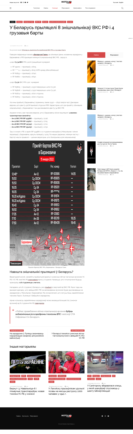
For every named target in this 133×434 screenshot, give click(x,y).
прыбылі (48, 287)
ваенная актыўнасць (34, 376)
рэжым (70, 22)
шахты (98, 379)
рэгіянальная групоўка (73, 379)
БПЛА (23, 376)
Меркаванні (65, 8)
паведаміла (39, 303)
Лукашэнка (52, 376)
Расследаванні (90, 8)
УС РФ (36, 379)
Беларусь (96, 376)
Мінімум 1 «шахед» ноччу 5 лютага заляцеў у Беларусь (109, 116)
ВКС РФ (38, 22)
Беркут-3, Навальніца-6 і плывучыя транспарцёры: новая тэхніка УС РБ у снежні (27, 391)
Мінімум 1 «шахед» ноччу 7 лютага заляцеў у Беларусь (109, 62)
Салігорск (91, 379)
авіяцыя (19, 22)
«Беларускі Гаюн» (40, 55)
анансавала (33, 280)
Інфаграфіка (77, 8)
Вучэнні (45, 22)
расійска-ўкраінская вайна (57, 22)
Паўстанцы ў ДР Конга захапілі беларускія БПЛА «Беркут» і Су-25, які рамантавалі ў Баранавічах (110, 171)
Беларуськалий (106, 376)
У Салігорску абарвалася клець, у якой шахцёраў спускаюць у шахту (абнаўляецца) (104, 388)
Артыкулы (25, 416)
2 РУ (89, 376)
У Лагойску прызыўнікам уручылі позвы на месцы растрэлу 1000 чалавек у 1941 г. (66, 391)
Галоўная (36, 8)
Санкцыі (55, 8)
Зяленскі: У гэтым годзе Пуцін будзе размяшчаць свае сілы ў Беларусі (110, 89)
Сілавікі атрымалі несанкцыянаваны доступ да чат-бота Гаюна (110, 143)
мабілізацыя (62, 376)
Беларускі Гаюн (28, 22)
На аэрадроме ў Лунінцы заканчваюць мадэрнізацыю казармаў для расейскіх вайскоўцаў (27, 335)
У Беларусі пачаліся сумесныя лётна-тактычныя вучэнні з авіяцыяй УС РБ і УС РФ (68, 335)
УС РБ (30, 379)
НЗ (114, 376)
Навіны (46, 8)
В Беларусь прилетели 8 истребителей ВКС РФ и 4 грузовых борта (44, 50)
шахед (12, 381)
